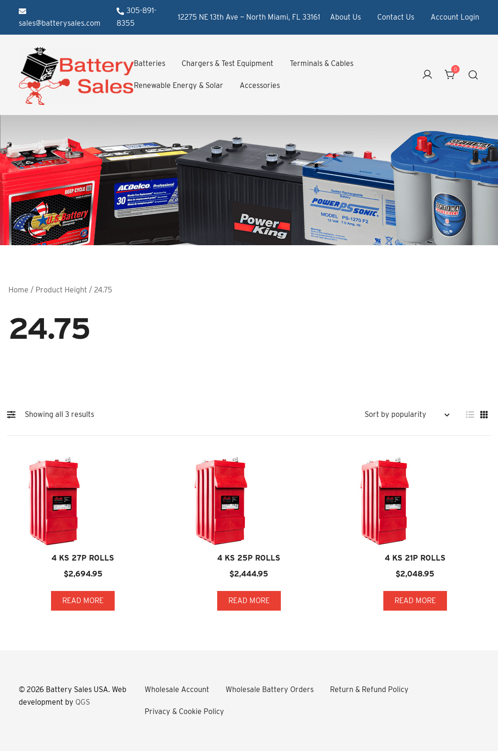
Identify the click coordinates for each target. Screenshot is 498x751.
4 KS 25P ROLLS (248, 558)
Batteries (149, 63)
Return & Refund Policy (369, 689)
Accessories (260, 85)
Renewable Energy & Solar (178, 85)
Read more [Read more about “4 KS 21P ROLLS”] (415, 600)
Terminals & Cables (321, 63)
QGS (82, 702)
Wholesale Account (177, 689)
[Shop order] (406, 415)
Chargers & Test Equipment (227, 63)
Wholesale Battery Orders (270, 689)
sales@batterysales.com (60, 17)
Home (18, 289)
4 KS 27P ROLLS (82, 558)
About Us (345, 17)
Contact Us (395, 17)
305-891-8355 (136, 17)
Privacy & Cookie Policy (184, 711)
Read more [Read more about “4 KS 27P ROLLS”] (82, 600)
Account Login (455, 17)
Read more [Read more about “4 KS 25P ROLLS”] (249, 600)
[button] (13, 414)
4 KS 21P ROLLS (415, 558)
